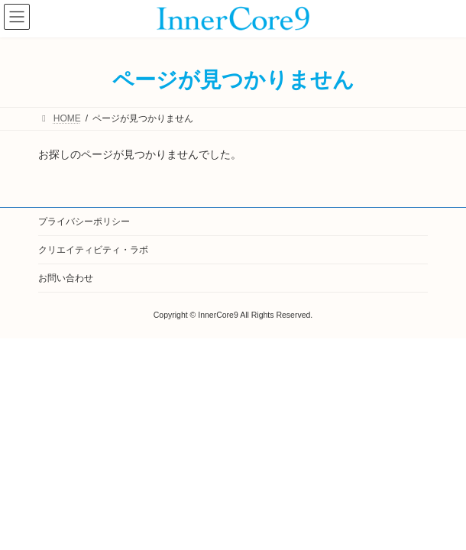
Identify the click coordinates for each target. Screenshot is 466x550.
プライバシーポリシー (84, 221)
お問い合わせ (65, 278)
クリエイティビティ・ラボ (93, 249)
